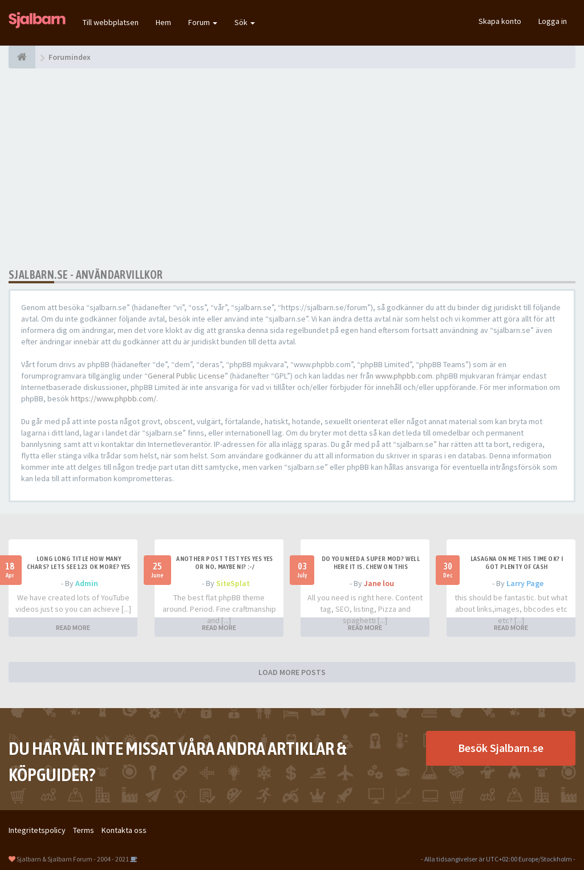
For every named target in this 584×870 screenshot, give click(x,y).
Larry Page (525, 583)
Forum (202, 22)
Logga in (552, 21)
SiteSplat (233, 583)
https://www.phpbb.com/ (113, 398)
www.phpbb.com (403, 376)
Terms (83, 830)
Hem (163, 22)
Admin (86, 583)
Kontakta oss (124, 830)
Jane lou (379, 583)
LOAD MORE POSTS (292, 672)
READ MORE (73, 627)
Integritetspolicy (37, 830)
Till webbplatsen (111, 22)
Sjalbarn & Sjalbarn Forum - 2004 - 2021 (73, 859)
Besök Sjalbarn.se (501, 748)
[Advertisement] (292, 168)
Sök (244, 22)
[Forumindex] (22, 57)
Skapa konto (499, 21)
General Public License (186, 376)
